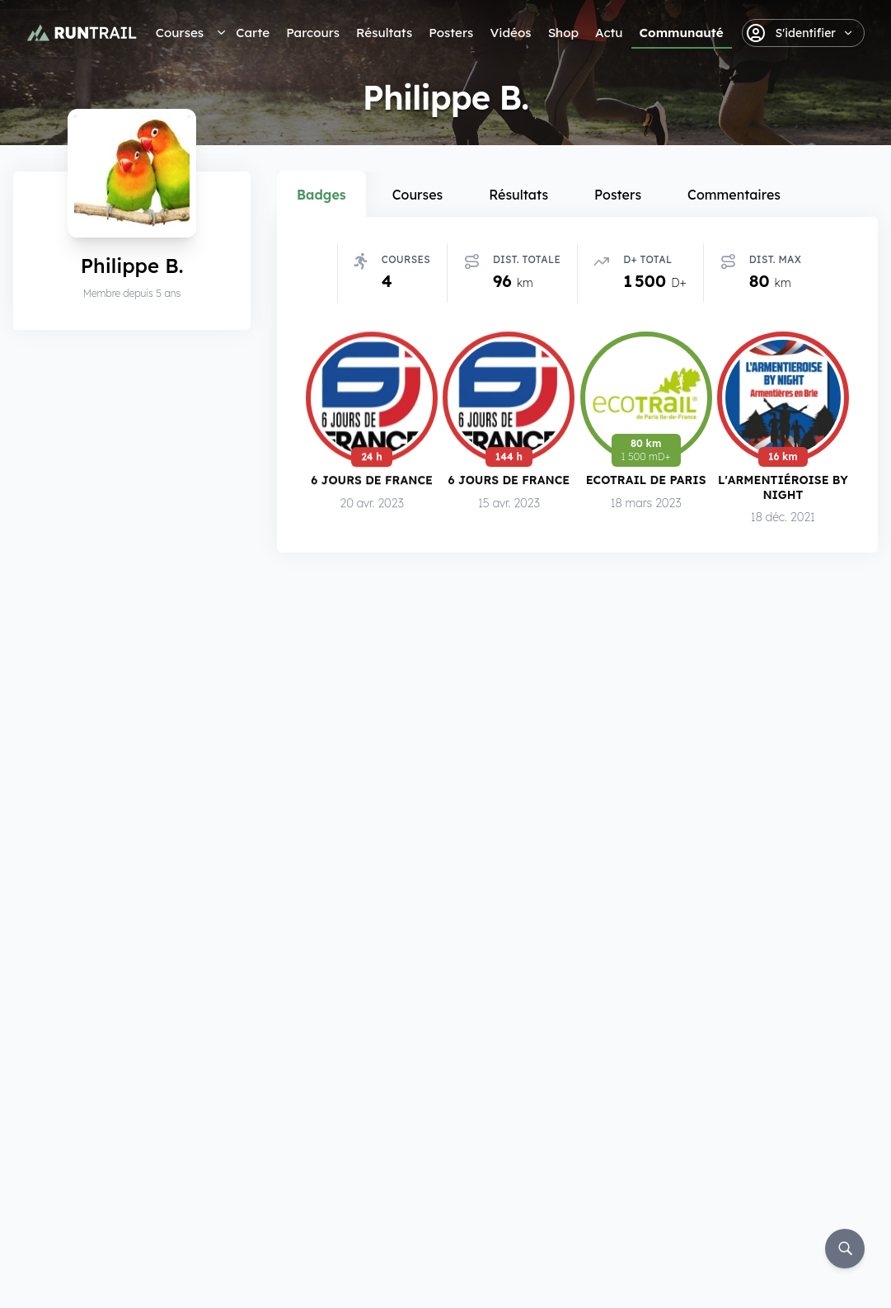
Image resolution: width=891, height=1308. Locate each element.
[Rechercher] (845, 1248)
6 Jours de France (372, 481)
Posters (451, 32)
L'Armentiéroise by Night (783, 491)
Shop (563, 32)
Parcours (313, 32)
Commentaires (734, 194)
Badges (321, 194)
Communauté (682, 32)
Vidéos (510, 32)
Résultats (384, 32)
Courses (180, 32)
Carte (253, 32)
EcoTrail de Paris (646, 483)
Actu (608, 32)
